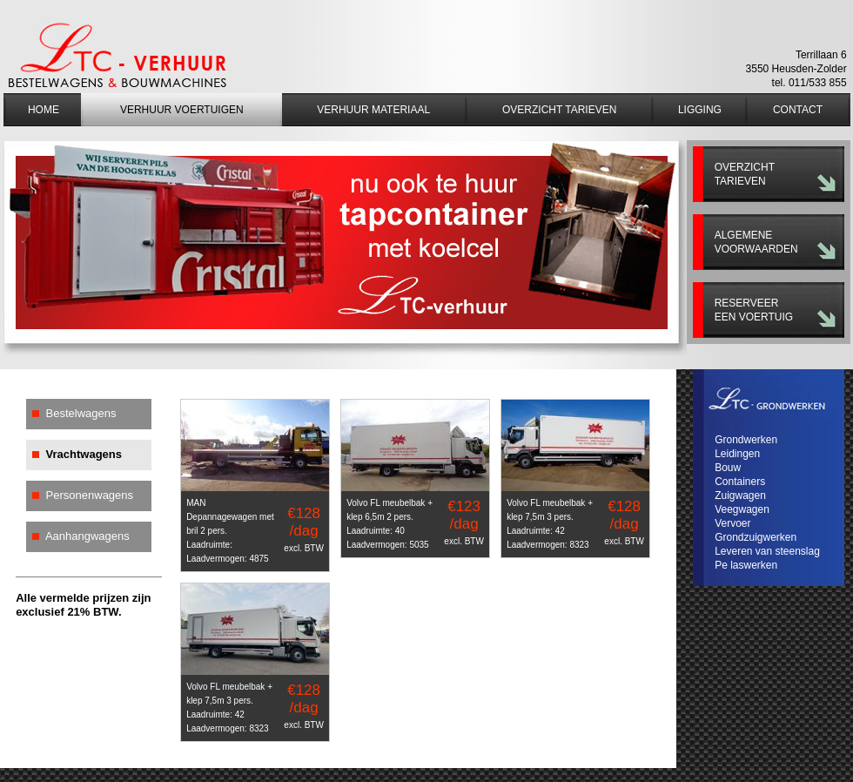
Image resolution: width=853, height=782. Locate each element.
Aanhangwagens (87, 536)
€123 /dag (464, 522)
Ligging (700, 110)
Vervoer (732, 523)
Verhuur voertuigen (182, 110)
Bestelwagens (81, 413)
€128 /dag (304, 529)
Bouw (728, 468)
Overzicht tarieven (559, 110)
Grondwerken (746, 440)
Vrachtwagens (84, 454)
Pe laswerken (746, 565)
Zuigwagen (740, 495)
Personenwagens (89, 495)
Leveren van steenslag (767, 551)
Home (43, 110)
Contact (798, 110)
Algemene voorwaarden (756, 242)
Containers (740, 481)
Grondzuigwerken (755, 537)
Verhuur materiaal (373, 110)
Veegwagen (742, 509)
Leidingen (737, 454)
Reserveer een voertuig (754, 310)
